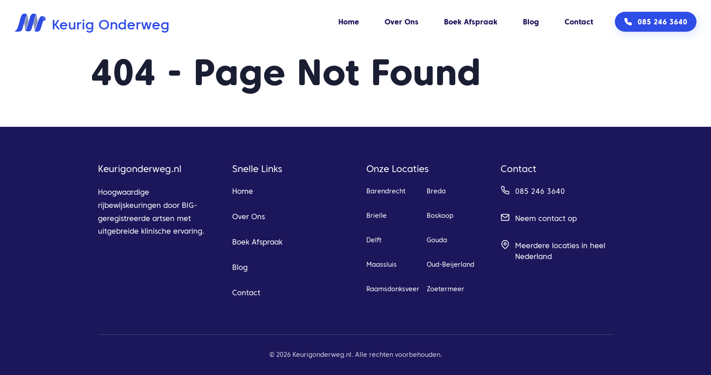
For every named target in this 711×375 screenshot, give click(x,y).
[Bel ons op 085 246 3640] (655, 22)
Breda (436, 191)
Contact (579, 21)
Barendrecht (385, 191)
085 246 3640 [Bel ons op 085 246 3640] (540, 191)
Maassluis (381, 264)
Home (348, 21)
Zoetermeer (445, 289)
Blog (531, 21)
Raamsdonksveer (392, 289)
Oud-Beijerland (450, 264)
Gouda (437, 240)
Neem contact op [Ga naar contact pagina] (546, 218)
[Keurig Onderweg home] (92, 22)
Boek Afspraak (470, 21)
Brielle (376, 216)
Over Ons (402, 21)
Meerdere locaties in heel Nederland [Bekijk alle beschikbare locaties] (560, 251)
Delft (373, 240)
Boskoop (440, 216)
